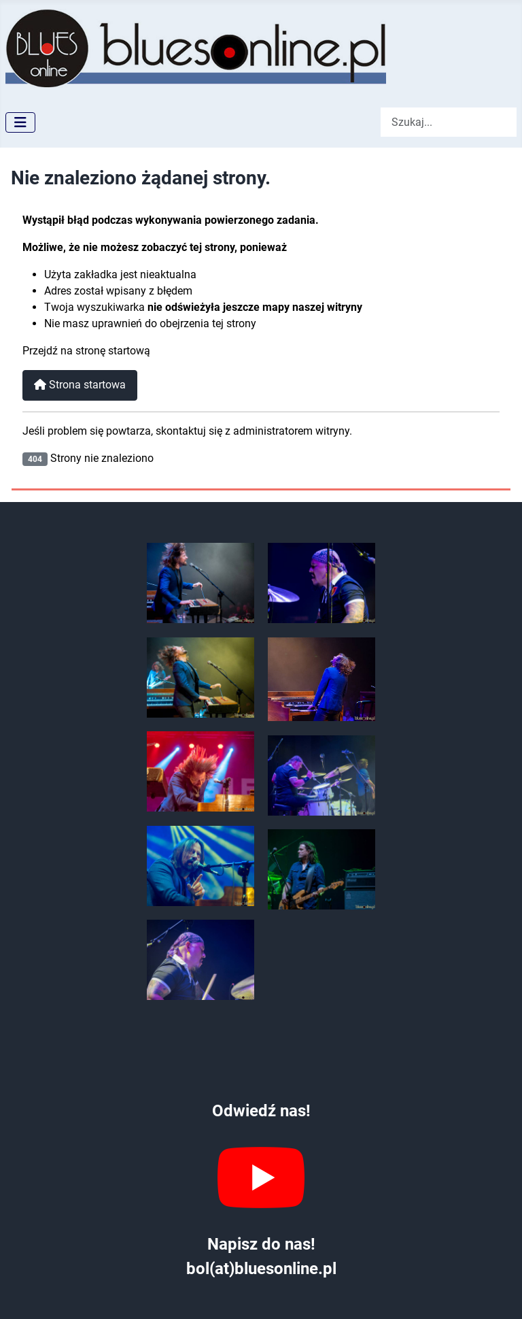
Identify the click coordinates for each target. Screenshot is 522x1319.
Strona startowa (80, 384)
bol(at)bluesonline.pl (261, 1268)
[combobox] (449, 122)
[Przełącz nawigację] (20, 122)
